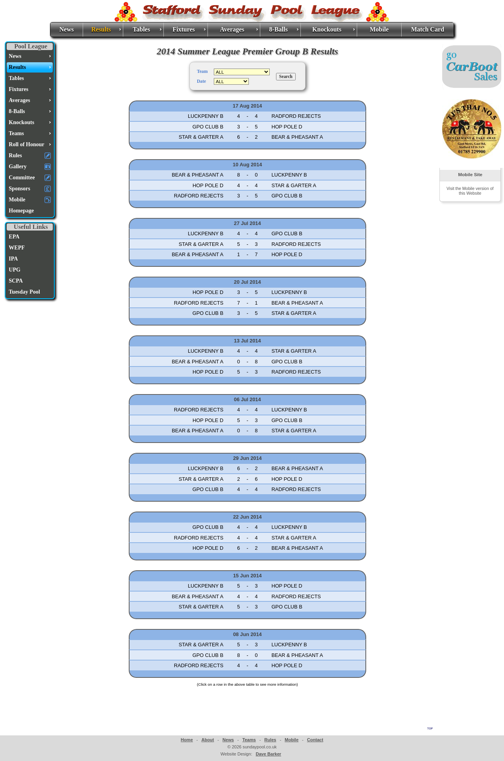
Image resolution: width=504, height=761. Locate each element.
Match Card (427, 29)
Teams (249, 739)
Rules (270, 739)
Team (202, 71)
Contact (315, 739)
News (66, 29)
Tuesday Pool (24, 292)
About (207, 739)
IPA (13, 259)
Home (187, 739)
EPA (14, 237)
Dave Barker (268, 754)
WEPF (16, 248)
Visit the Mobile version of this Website (470, 190)
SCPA (16, 281)
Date (201, 81)
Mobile (379, 29)
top (430, 728)
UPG (14, 270)
